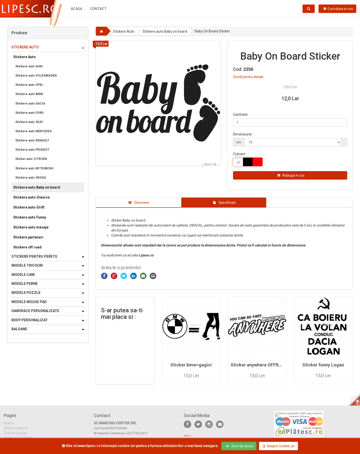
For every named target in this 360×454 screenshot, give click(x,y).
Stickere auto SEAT (29, 122)
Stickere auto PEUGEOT (32, 149)
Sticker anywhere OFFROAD (259, 364)
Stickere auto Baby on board (36, 187)
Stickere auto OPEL (29, 85)
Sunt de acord (239, 446)
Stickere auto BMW (29, 94)
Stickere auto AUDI (29, 66)
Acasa (76, 9)
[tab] (138, 203)
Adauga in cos (290, 175)
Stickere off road (27, 247)
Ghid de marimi (16, 431)
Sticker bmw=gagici (191, 364)
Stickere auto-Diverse (31, 197)
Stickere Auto (24, 57)
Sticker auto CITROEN (31, 159)
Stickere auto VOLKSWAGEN (36, 75)
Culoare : (240, 154)
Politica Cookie (15, 436)
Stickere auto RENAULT (32, 140)
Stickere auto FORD (29, 112)
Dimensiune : (243, 134)
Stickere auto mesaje (30, 227)
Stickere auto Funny (29, 217)
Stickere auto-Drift (28, 207)
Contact (98, 9)
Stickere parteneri (28, 237)
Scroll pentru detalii (248, 77)
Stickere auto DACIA (30, 103)
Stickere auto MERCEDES (33, 131)
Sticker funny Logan (323, 364)
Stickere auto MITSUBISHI (34, 168)
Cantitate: (240, 114)
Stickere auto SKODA (30, 177)
